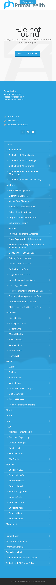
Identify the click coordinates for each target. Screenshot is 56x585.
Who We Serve (16, 345)
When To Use (15, 350)
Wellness (10, 361)
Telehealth (11, 312)
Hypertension (15, 377)
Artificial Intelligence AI (20, 190)
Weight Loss (15, 383)
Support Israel (16, 518)
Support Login (16, 453)
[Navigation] (50, 5)
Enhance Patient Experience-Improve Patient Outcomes (26, 246)
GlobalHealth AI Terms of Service (21, 557)
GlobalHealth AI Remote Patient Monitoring (24, 172)
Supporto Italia (16, 507)
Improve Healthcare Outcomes (23, 233)
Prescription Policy (15, 552)
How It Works (15, 339)
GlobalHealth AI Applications (22, 155)
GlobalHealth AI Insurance (21, 166)
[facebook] (22, 132)
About (9, 410)
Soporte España (16, 475)
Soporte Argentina (18, 491)
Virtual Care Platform (19, 201)
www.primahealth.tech (17, 124)
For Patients (15, 318)
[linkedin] (33, 132)
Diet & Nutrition (16, 393)
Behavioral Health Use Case (22, 252)
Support (10, 464)
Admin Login (15, 448)
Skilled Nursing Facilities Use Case (25, 307)
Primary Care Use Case (20, 258)
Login (8, 426)
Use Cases (11, 228)
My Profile (14, 459)
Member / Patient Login (20, 431)
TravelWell (14, 356)
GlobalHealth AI (13, 149)
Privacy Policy (12, 536)
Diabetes (13, 372)
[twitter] (28, 132)
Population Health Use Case (22, 301)
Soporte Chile (15, 497)
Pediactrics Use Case (19, 269)
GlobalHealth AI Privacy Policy (20, 563)
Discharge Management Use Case (25, 296)
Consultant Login (17, 442)
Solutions (10, 185)
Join (8, 421)
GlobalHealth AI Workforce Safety (25, 179)
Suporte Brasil (16, 486)
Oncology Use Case (18, 285)
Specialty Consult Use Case (22, 280)
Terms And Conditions (16, 541)
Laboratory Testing (18, 223)
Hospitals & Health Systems (22, 206)
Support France (16, 502)
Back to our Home (27, 53)
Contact (9, 415)
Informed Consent (14, 546)
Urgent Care (15, 328)
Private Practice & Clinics (20, 212)
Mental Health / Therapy (21, 388)
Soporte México (16, 480)
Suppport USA (16, 469)
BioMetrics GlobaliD (18, 195)
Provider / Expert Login (20, 437)
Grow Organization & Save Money (25, 239)
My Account (11, 524)
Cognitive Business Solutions (23, 217)
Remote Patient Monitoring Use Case (27, 290)
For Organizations (17, 323)
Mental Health (16, 334)
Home (9, 144)
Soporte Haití (15, 513)
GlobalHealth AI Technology (22, 160)
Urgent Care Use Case (19, 274)
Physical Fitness (16, 399)
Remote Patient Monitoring (22, 404)
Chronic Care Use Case (20, 263)
